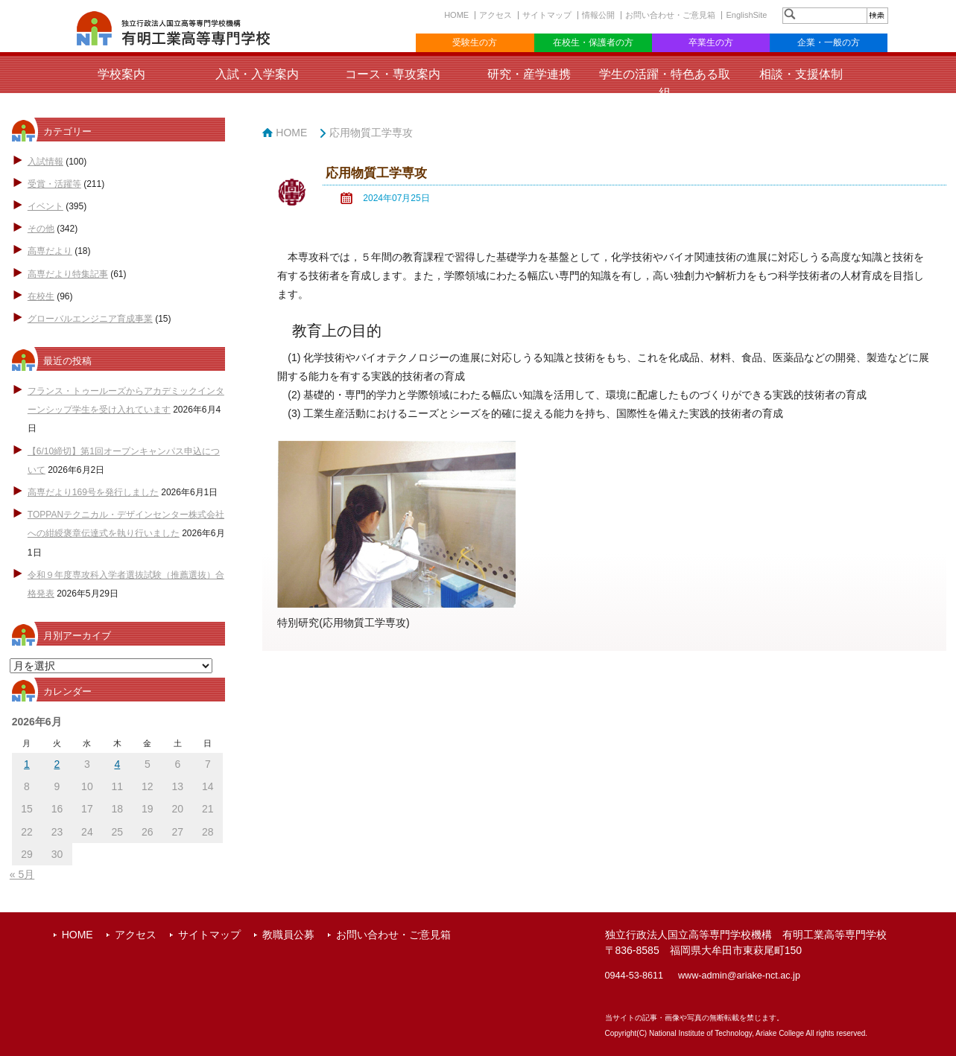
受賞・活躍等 (54, 184)
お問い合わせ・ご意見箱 (670, 14)
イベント (45, 206)
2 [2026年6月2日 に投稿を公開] (57, 764)
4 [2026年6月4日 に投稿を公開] (117, 764)
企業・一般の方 (828, 42)
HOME (456, 14)
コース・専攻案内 (392, 74)
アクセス (495, 14)
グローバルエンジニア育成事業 (90, 319)
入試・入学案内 (257, 74)
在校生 (41, 296)
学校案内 (121, 74)
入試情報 (45, 161)
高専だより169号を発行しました (93, 492)
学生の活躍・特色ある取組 (664, 83)
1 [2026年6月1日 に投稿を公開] (27, 764)
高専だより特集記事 (68, 274)
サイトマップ (547, 14)
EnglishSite (746, 14)
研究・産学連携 (529, 74)
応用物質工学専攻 (371, 133)
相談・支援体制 (801, 74)
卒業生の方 (710, 42)
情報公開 (598, 14)
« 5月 (22, 874)
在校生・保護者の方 (593, 42)
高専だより (50, 251)
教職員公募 (288, 935)
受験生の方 (474, 42)
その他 (41, 228)
